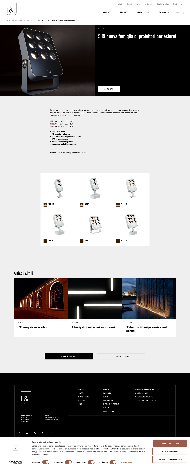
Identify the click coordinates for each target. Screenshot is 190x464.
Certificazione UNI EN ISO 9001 (146, 400)
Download (164, 12)
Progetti (124, 12)
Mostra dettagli (127, 459)
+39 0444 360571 (51, 417)
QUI (58, 153)
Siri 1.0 (53, 121)
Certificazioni (148, 4)
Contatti (175, 4)
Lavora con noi (108, 411)
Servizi (138, 4)
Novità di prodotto (33, 21)
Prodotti (107, 12)
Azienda (120, 4)
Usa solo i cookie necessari (170, 456)
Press (80, 404)
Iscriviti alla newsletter (144, 389)
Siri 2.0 (53, 124)
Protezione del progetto (144, 397)
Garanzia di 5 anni (141, 393)
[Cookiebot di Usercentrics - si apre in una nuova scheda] (15, 459)
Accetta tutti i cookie (170, 440)
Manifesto (129, 4)
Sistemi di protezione (163, 4)
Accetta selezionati (170, 448)
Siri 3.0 (53, 126)
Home (8, 21)
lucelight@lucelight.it (52, 419)
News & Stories (144, 12)
